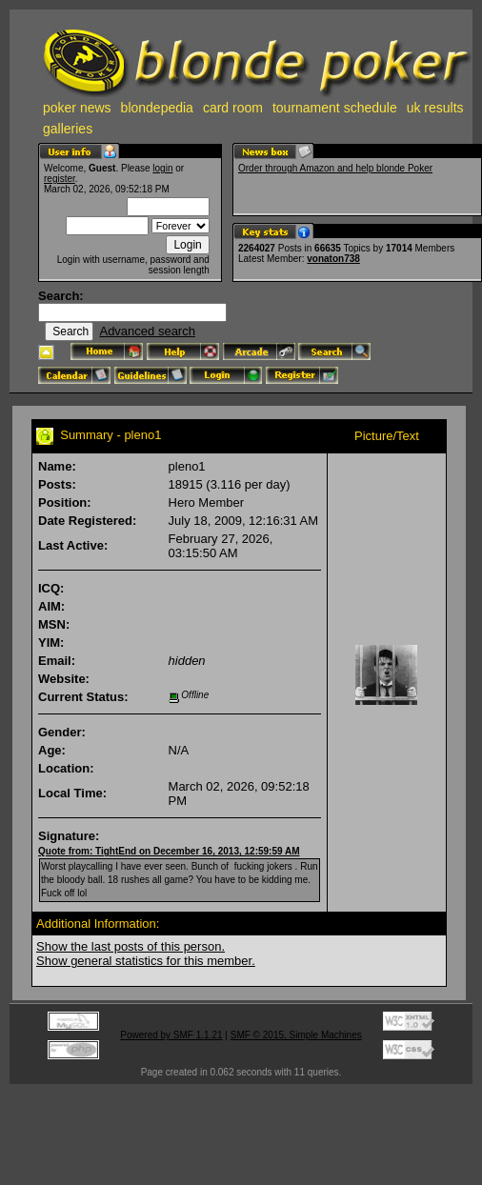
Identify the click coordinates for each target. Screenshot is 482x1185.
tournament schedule (334, 107)
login (162, 168)
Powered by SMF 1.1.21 (171, 1035)
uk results (435, 107)
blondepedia (157, 107)
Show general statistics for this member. (145, 961)
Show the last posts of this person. (130, 946)
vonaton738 (333, 258)
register (59, 178)
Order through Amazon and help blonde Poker (335, 168)
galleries (67, 128)
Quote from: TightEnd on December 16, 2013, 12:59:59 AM (169, 851)
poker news (77, 107)
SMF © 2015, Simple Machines (296, 1035)
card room (233, 107)
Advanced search (146, 331)
